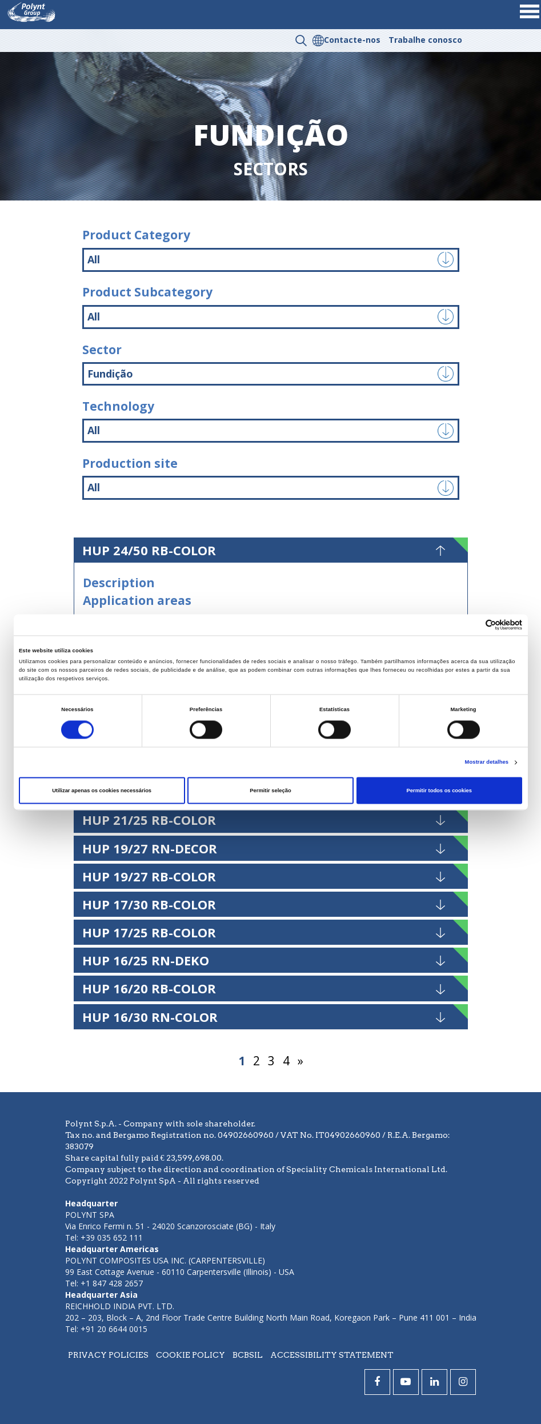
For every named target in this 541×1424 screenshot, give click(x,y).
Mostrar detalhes (487, 762)
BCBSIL (248, 1354)
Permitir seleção (270, 790)
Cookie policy (190, 1354)
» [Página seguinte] (300, 1061)
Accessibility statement (332, 1354)
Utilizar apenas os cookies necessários (101, 790)
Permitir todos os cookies (439, 790)
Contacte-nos (352, 39)
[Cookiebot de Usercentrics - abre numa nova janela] (472, 624)
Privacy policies (108, 1354)
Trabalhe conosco (425, 39)
